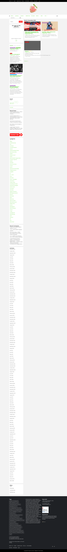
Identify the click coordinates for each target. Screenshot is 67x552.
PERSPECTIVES (12, 203)
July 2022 (11, 327)
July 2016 (11, 441)
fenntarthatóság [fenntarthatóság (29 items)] (19, 509)
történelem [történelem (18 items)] (19, 532)
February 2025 (12, 266)
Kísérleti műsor (12, 186)
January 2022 (12, 338)
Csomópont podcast (13, 147)
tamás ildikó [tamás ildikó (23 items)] (21, 530)
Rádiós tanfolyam (13, 208)
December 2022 (12, 317)
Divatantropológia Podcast (14, 150)
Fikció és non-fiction (13, 164)
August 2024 (12, 278)
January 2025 (12, 268)
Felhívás (11, 161)
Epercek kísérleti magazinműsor (15, 158)
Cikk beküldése (29, 545)
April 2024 (11, 286)
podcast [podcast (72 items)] (20, 527)
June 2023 (11, 305)
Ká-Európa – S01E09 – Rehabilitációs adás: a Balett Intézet (48, 32)
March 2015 (12, 457)
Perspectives (28, 15)
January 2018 (12, 430)
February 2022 (12, 336)
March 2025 (12, 264)
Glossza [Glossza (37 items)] (19, 511)
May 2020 (11, 377)
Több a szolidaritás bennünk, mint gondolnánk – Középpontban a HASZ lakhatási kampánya (32, 32)
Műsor (37, 15)
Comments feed (12, 490)
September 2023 (12, 299)
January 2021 (12, 362)
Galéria (11, 167)
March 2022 (12, 334)
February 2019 (12, 406)
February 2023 (12, 313)
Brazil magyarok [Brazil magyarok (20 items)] (12, 502)
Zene (42, 15)
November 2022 (12, 319)
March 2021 (12, 358)
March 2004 (12, 480)
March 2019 (12, 404)
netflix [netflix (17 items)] (11, 527)
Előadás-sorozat (12, 47)
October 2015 (12, 453)
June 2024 (11, 282)
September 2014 (12, 469)
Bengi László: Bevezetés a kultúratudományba (14, 87)
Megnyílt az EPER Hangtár (15, 54)
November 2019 (12, 389)
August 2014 (12, 470)
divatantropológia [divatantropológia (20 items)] (13, 504)
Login (19, 547)
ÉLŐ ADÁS (11, 107)
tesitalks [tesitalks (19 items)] (13, 532)
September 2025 (12, 253)
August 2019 (12, 395)
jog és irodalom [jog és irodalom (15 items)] (12, 518)
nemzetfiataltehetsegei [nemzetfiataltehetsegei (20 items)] (14, 523)
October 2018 (12, 414)
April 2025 (11, 262)
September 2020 (12, 369)
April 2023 (11, 309)
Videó (11, 215)
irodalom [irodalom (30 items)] (15, 516)
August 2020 (12, 371)
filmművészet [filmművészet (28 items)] (14, 511)
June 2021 (11, 352)
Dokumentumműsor (19, 73)
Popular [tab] (11, 45)
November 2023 (12, 295)
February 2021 (12, 360)
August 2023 (12, 301)
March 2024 (12, 288)
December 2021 (12, 340)
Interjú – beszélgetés (13, 179)
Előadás (11, 153)
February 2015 (12, 459)
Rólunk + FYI (11, 545)
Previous (25, 61)
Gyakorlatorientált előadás (14, 168)
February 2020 (12, 383)
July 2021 (11, 350)
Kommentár (12, 188)
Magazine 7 (36, 550)
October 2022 (12, 321)
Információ (12, 177)
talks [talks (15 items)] (16, 530)
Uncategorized (12, 212)
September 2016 (12, 439)
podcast (11, 205)
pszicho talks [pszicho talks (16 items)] (12, 530)
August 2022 (12, 325)
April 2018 (11, 424)
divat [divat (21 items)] (17, 502)
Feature (22, 15)
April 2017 (11, 437)
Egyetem (17, 15)
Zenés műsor (12, 221)
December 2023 (12, 293)
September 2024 (12, 276)
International (12, 180)
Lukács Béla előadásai (14, 48)
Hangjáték (11, 171)
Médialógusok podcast (14, 192)
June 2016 (11, 443)
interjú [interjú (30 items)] (11, 516)
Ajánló (11, 141)
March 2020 (12, 381)
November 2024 (12, 272)
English (11, 156)
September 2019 (12, 393)
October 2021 (12, 344)
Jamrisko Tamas (28, 34)
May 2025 (11, 260)
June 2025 (11, 258)
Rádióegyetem (18, 47)
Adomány (10, 547)
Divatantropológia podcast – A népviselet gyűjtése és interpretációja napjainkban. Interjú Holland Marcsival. (16, 117)
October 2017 (12, 432)
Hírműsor (29, 51)
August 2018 (12, 418)
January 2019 (12, 408)
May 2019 (11, 400)
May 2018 (11, 422)
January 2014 (12, 478)
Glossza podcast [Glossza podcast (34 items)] (12, 513)
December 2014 (12, 463)
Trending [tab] (18, 45)
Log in (11, 486)
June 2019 (11, 398)
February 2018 (12, 428)
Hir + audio (12, 174)
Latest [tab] (14, 45)
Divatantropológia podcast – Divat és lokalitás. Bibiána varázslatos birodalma (16, 112)
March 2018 (12, 426)
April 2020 (11, 379)
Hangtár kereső (19, 545)
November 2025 (12, 249)
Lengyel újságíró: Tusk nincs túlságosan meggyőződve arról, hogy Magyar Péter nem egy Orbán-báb (16, 128)
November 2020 (12, 365)
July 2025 (11, 256)
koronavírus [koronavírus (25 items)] (18, 520)
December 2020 (12, 363)
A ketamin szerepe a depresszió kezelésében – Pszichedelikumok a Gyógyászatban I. (16, 242)
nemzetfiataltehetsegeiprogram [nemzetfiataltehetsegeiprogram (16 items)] (15, 525)
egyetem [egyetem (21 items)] (18, 504)
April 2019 (11, 402)
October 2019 (12, 391)
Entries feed (12, 488)
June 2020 (11, 375)
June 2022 (11, 328)
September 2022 (12, 323)
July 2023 (11, 303)
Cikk (10, 144)
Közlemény (12, 189)
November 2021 (12, 342)
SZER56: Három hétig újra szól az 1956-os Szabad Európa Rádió (16, 76)
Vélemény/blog (12, 214)
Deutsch (11, 148)
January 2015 (12, 461)
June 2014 (11, 474)
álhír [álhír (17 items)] (10, 534)
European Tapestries (13, 159)
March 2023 (12, 311)
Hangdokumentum (13, 170)
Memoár (11, 194)
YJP (10, 218)
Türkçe (11, 211)
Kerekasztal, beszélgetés (14, 185)
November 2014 (12, 465)
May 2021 (11, 354)
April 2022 (11, 332)
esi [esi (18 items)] (14, 509)
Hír (10, 173)
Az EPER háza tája (12, 73)
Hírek (12, 15)
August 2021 (12, 348)
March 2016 (12, 449)
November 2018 (12, 412)
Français (11, 165)
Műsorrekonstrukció (13, 74)
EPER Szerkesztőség (13, 232)
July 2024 (11, 280)
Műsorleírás (12, 199)
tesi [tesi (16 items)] (10, 532)
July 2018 (11, 420)
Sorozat (11, 209)
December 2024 (12, 270)
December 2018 (12, 410)
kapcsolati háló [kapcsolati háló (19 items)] (19, 518)
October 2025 (12, 251)
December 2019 (12, 387)
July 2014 (11, 472)
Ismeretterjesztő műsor (14, 183)
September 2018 (12, 416)
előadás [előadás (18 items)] (11, 509)
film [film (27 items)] (10, 511)
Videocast (11, 217)
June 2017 (11, 435)
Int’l (46, 15)
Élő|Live (24, 545)
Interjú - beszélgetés (28, 22)
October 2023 (12, 297)
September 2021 (12, 346)
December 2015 (12, 451)
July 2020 (11, 373)
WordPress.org (12, 492)
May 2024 (11, 284)
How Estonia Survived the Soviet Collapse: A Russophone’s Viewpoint (16, 122)
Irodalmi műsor (12, 182)
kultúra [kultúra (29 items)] (22, 520)
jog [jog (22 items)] (18, 516)
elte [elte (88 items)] (16, 506)
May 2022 (11, 330)
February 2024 (12, 290)
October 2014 (12, 467)
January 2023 (12, 315)
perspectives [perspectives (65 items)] (15, 527)
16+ (10, 139)
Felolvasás (11, 162)
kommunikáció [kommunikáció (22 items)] (12, 520)
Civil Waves (33, 15)
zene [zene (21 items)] (22, 532)
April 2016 (11, 447)
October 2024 (12, 274)
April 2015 (11, 455)
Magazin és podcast (45, 22)
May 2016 (11, 445)
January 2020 (12, 385)
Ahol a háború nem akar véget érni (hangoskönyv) (15, 125)
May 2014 (11, 476)
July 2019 (11, 397)
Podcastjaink (15, 547)
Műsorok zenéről (12, 200)
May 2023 (11, 307)
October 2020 (12, 367)
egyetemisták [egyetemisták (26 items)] (12, 506)
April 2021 (11, 356)
